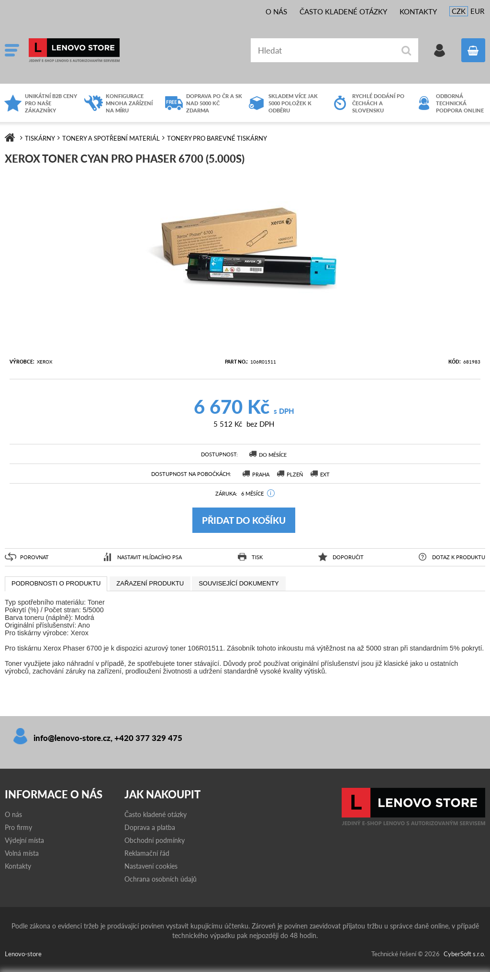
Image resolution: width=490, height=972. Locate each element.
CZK (459, 11)
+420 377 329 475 (148, 738)
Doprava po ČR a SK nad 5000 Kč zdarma (214, 103)
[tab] (56, 584)
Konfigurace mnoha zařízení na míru (129, 103)
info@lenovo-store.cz (72, 738)
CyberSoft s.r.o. (464, 954)
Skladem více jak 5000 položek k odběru (293, 103)
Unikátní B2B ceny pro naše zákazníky (51, 103)
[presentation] (56, 584)
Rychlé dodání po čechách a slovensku (378, 103)
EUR (477, 11)
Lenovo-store (100, 50)
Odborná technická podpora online (460, 103)
